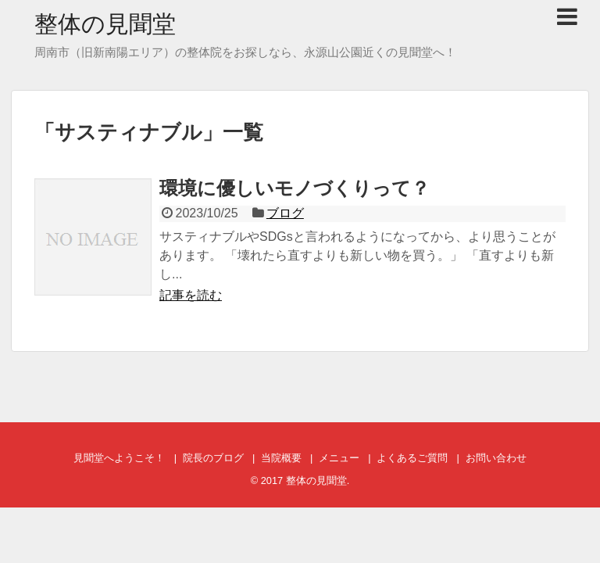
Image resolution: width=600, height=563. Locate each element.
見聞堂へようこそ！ (119, 458)
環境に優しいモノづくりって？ (294, 188)
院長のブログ (213, 458)
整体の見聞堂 (105, 24)
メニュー (339, 458)
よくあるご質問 (412, 458)
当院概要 (281, 458)
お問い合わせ (496, 458)
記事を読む (190, 295)
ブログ (285, 213)
